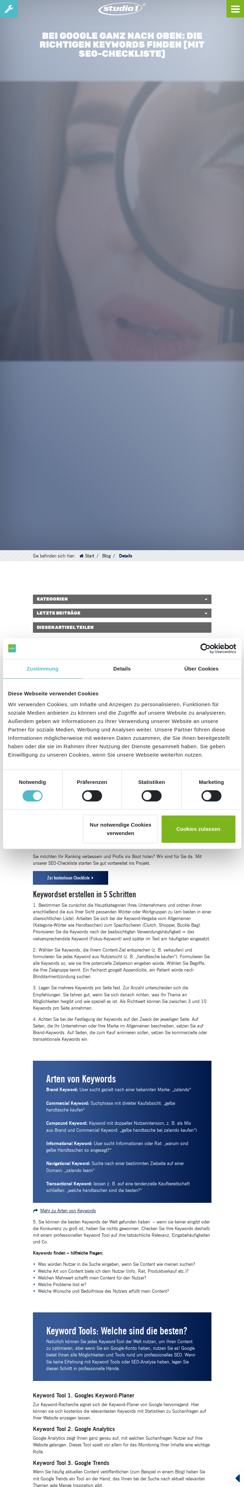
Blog (106, 556)
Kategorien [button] (52, 599)
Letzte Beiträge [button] (59, 613)
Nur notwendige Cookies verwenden (120, 829)
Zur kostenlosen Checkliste (68, 878)
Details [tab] (122, 669)
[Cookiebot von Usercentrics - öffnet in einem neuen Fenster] (205, 648)
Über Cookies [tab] (201, 669)
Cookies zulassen (198, 829)
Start (89, 556)
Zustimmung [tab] (42, 669)
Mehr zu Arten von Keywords (68, 1210)
